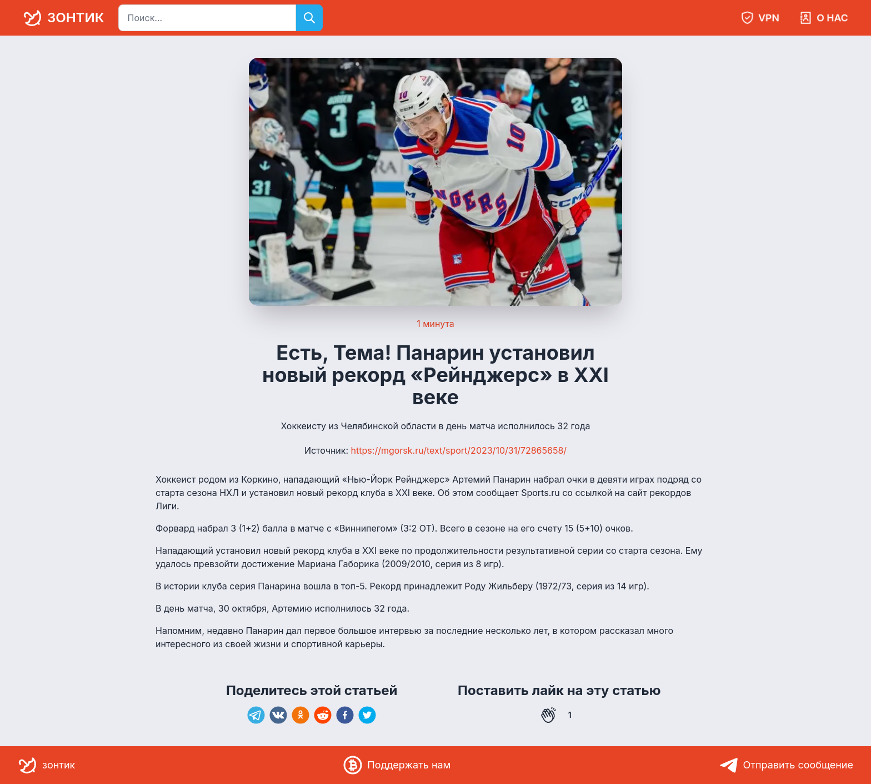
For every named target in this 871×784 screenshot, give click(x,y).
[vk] (278, 715)
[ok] (300, 715)
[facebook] (345, 715)
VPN (759, 17)
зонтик (61, 17)
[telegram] (256, 715)
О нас (823, 17)
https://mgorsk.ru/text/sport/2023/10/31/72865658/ (459, 450)
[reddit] (323, 715)
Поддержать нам (396, 765)
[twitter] (367, 715)
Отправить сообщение (786, 765)
